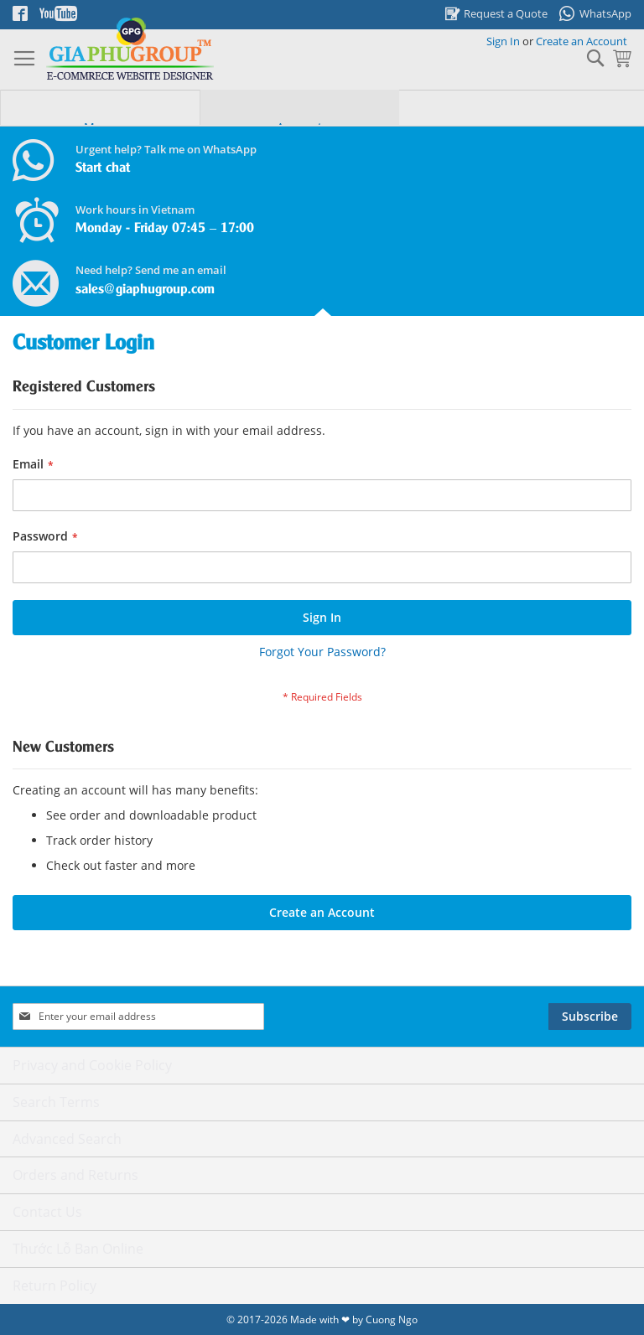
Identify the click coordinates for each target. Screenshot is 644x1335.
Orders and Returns (75, 1175)
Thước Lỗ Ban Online (78, 1248)
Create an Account (581, 41)
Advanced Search (67, 1139)
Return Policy (54, 1285)
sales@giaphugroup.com (145, 289)
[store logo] (130, 49)
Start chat (102, 168)
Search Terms (56, 1102)
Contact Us (47, 1212)
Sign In (503, 41)
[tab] (100, 119)
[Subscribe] (589, 1016)
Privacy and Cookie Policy (92, 1065)
